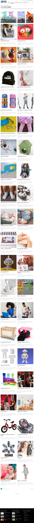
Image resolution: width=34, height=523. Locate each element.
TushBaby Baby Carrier (21, 317)
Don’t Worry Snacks (26, 518)
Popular (20, 2)
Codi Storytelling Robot (4, 271)
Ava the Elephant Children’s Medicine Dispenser (25, 271)
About (22, 0)
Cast (22, 2)
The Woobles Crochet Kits (19, 514)
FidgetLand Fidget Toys (4, 456)
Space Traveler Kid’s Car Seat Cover (23, 387)
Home (1, 5)
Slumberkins (19, 456)
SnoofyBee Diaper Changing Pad (22, 225)
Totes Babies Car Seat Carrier (22, 433)
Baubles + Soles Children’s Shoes (22, 202)
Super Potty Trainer (4, 294)
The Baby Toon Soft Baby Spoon (6, 179)
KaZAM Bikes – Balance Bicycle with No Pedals (8, 433)
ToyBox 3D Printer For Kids (21, 63)
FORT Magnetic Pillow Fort (21, 156)
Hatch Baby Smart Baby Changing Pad (7, 225)
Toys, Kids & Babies (3, 19)
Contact (25, 0)
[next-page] (8, 487)
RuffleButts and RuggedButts (22, 133)
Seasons (9, 2)
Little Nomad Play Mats (4, 156)
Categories (12, 2)
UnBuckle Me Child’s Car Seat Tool (23, 340)
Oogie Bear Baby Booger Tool (5, 479)
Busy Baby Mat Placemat (5, 40)
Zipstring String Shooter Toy (5, 387)
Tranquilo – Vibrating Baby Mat (6, 248)
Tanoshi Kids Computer (4, 317)
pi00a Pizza (25, 511)
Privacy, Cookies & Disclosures (30, 0)
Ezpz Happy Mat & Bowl (21, 40)
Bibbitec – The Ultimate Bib (21, 479)
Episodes (25, 2)
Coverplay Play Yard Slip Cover (6, 340)
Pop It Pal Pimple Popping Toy (22, 248)
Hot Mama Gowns (4, 410)
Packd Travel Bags (26, 513)
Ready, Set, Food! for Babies (22, 410)
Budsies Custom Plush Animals (6, 63)
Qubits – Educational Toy (21, 294)
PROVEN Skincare (18, 511)
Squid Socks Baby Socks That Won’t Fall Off (8, 202)
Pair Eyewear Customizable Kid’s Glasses (7, 133)
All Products (16, 2)
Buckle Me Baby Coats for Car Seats (23, 179)
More (27, 2)
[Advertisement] (17, 499)
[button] (32, 2)
